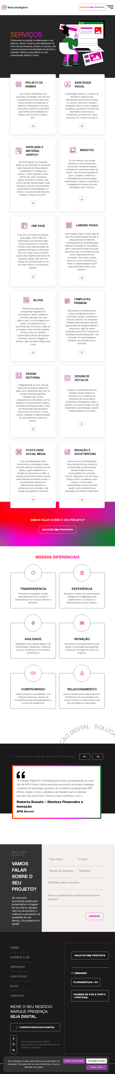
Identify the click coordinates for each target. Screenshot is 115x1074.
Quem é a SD (19, 957)
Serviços (17, 967)
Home (14, 947)
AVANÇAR (94, 916)
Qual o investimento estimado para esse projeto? (75, 900)
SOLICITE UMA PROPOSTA (92, 7)
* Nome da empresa (61, 873)
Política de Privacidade (74, 1061)
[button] (84, 757)
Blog (14, 986)
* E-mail (90, 862)
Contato (17, 995)
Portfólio (18, 976)
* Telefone (90, 873)
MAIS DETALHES (33, 126)
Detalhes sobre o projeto (75, 885)
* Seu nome (61, 862)
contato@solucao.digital (35, 1027)
